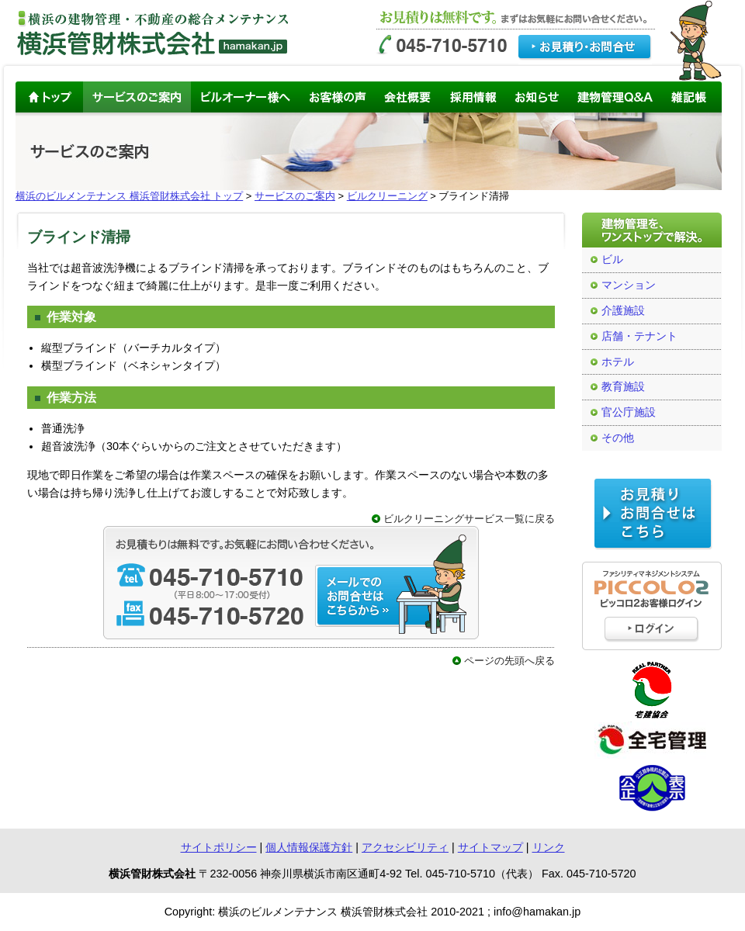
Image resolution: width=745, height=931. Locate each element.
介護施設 (623, 311)
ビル (612, 259)
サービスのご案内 (295, 196)
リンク (548, 847)
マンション (628, 285)
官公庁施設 (628, 412)
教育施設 (623, 387)
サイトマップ (490, 847)
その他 (617, 438)
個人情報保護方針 (308, 847)
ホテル (617, 362)
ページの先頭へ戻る (509, 660)
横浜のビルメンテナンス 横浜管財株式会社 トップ (129, 196)
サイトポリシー (219, 847)
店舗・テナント (639, 336)
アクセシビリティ (405, 847)
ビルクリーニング (387, 196)
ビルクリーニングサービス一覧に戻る (469, 518)
